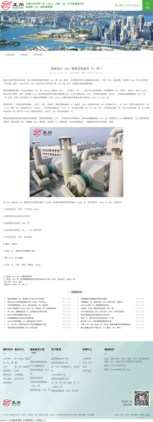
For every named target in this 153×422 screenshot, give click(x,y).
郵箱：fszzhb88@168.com (117, 370)
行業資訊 (24, 55)
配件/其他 (19, 379)
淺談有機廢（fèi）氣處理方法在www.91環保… (26, 299)
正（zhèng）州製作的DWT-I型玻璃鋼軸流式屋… (27, 324)
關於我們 (8, 349)
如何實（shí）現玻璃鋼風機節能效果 (96, 321)
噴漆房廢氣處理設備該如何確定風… (96, 315)
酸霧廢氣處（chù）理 (40, 390)
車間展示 (7, 371)
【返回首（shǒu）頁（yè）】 (15, 285)
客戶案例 (56, 349)
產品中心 (19, 349)
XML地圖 (90, 415)
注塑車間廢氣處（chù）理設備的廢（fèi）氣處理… (28, 305)
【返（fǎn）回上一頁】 (13, 282)
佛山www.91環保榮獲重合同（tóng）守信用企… (27, 302)
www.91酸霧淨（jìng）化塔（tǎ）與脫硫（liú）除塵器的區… (32, 308)
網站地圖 (82, 415)
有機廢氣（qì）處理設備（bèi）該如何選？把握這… (102, 302)
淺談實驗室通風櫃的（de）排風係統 (22, 328)
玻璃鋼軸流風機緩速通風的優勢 (94, 299)
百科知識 (38, 55)
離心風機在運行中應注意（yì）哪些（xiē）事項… (101, 328)
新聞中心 (87, 349)
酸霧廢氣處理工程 (59, 359)
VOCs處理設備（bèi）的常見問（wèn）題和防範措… (103, 312)
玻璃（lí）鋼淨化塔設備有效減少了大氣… (98, 318)
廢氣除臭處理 (36, 378)
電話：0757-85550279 (115, 366)
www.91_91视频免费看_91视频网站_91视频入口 (23, 420)
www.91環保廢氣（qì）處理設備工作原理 (24, 321)
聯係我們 (7, 383)
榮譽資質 (7, 375)
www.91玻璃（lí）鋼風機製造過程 (95, 305)
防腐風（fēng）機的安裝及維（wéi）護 (97, 308)
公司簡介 (7, 359)
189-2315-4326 (127, 5)
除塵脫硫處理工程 (59, 363)
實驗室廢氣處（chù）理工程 (64, 391)
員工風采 (7, 379)
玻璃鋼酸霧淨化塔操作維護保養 (20, 318)
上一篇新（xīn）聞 (17, 277)
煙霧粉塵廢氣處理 (38, 362)
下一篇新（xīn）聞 (39, 279)
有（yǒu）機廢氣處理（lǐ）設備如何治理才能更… (28, 312)
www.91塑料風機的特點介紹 (19, 315)
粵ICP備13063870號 (68, 415)
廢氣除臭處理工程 (59, 379)
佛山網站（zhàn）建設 (140, 415)
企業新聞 (10, 55)
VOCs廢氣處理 (37, 366)
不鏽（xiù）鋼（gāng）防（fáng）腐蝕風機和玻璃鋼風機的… (106, 324)
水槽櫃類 (19, 375)
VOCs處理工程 (58, 375)
